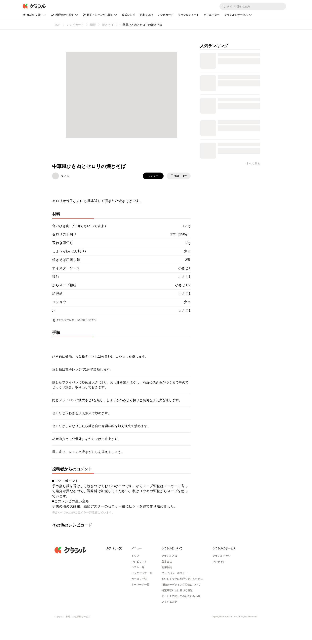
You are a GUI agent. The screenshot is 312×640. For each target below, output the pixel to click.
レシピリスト (139, 561)
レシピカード (165, 14)
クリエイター (211, 14)
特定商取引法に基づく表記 (177, 590)
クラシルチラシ (222, 555)
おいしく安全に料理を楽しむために (182, 578)
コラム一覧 (137, 567)
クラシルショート (188, 14)
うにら (64, 176)
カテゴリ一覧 (139, 578)
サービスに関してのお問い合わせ (181, 596)
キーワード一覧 (140, 584)
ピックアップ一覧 (141, 573)
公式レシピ (128, 14)
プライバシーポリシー (174, 573)
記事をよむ (146, 14)
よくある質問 (169, 601)
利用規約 (167, 567)
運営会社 (167, 561)
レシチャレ (219, 561)
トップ (135, 555)
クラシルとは (169, 555)
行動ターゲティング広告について (181, 584)
